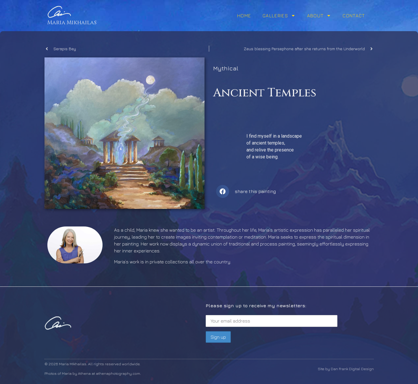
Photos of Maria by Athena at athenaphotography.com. (92, 373)
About (319, 15)
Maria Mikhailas (71, 22)
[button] (222, 191)
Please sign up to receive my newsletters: (271, 315)
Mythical (225, 68)
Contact (354, 15)
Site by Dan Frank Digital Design (346, 368)
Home (244, 15)
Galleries (279, 15)
